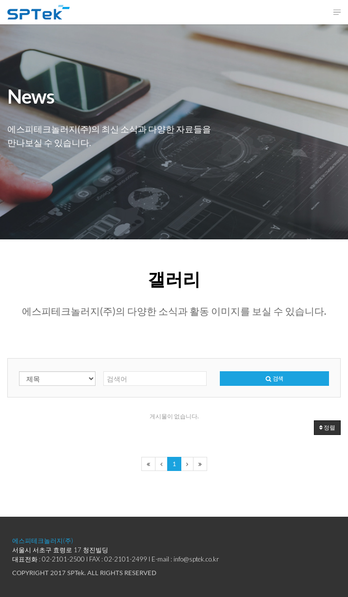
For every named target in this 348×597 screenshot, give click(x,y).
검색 (274, 378)
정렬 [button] (327, 427)
